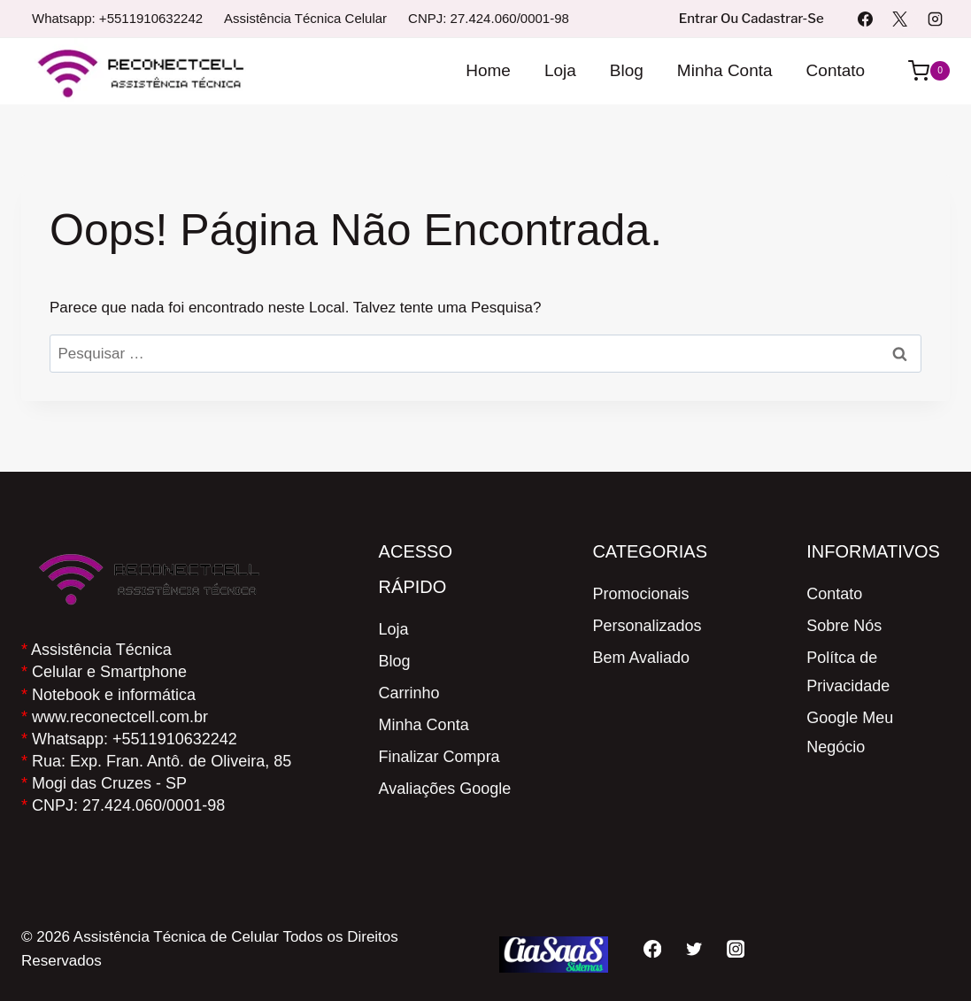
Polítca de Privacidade (848, 672)
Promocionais (640, 594)
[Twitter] (693, 948)
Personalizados (646, 626)
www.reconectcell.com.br (120, 717)
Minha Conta (725, 70)
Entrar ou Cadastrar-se (751, 19)
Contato (836, 70)
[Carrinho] (920, 70)
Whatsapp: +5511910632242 (117, 18)
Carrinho (409, 693)
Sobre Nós (844, 626)
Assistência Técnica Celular (305, 18)
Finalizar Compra (439, 757)
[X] (900, 19)
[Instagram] (935, 19)
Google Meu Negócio (849, 732)
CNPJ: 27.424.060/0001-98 (488, 18)
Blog (626, 70)
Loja (560, 70)
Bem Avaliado (641, 657)
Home (488, 70)
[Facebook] (866, 19)
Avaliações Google (445, 788)
